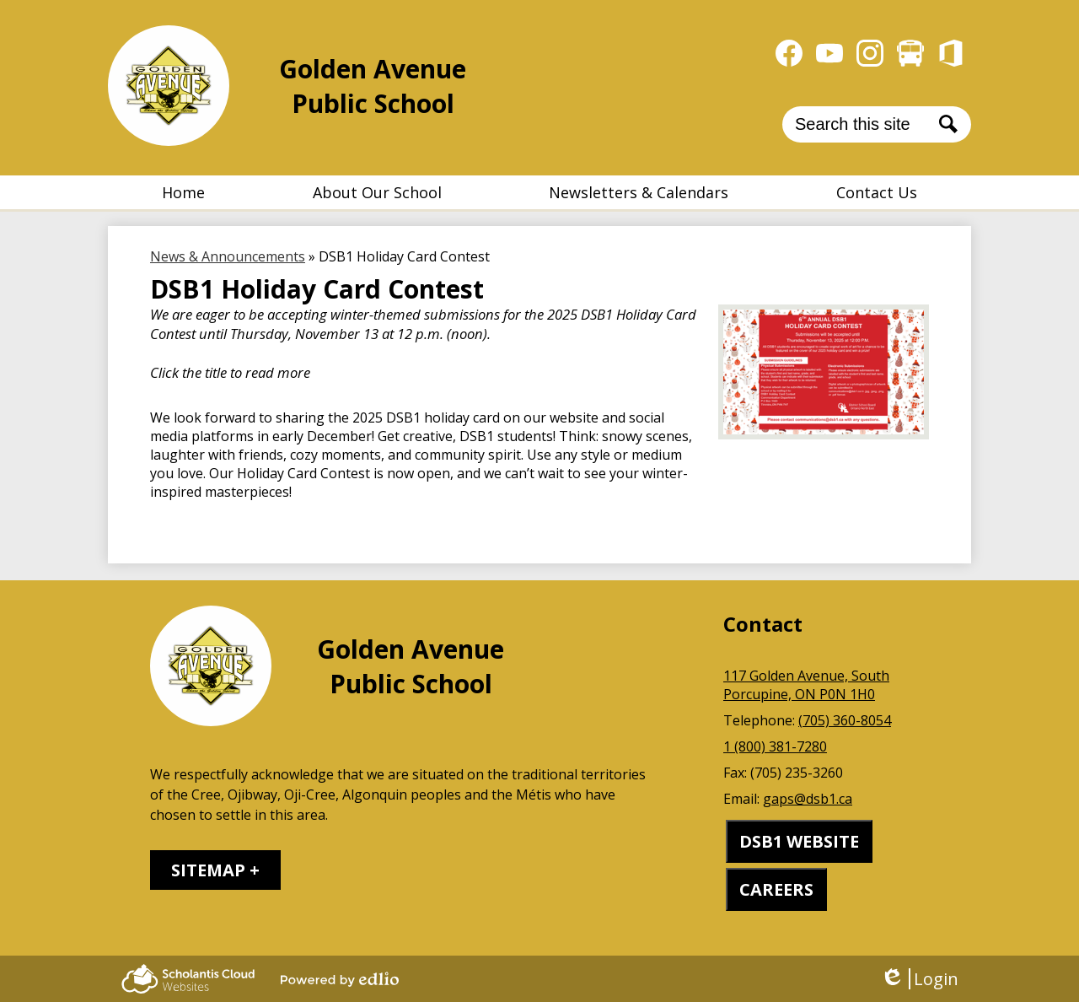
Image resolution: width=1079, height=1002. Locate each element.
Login (919, 978)
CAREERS (776, 889)
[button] (377, 192)
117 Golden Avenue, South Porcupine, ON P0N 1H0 (806, 684)
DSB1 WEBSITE (799, 841)
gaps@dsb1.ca (807, 798)
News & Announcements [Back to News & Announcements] (227, 256)
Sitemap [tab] (208, 870)
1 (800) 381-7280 (775, 746)
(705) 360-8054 (844, 720)
